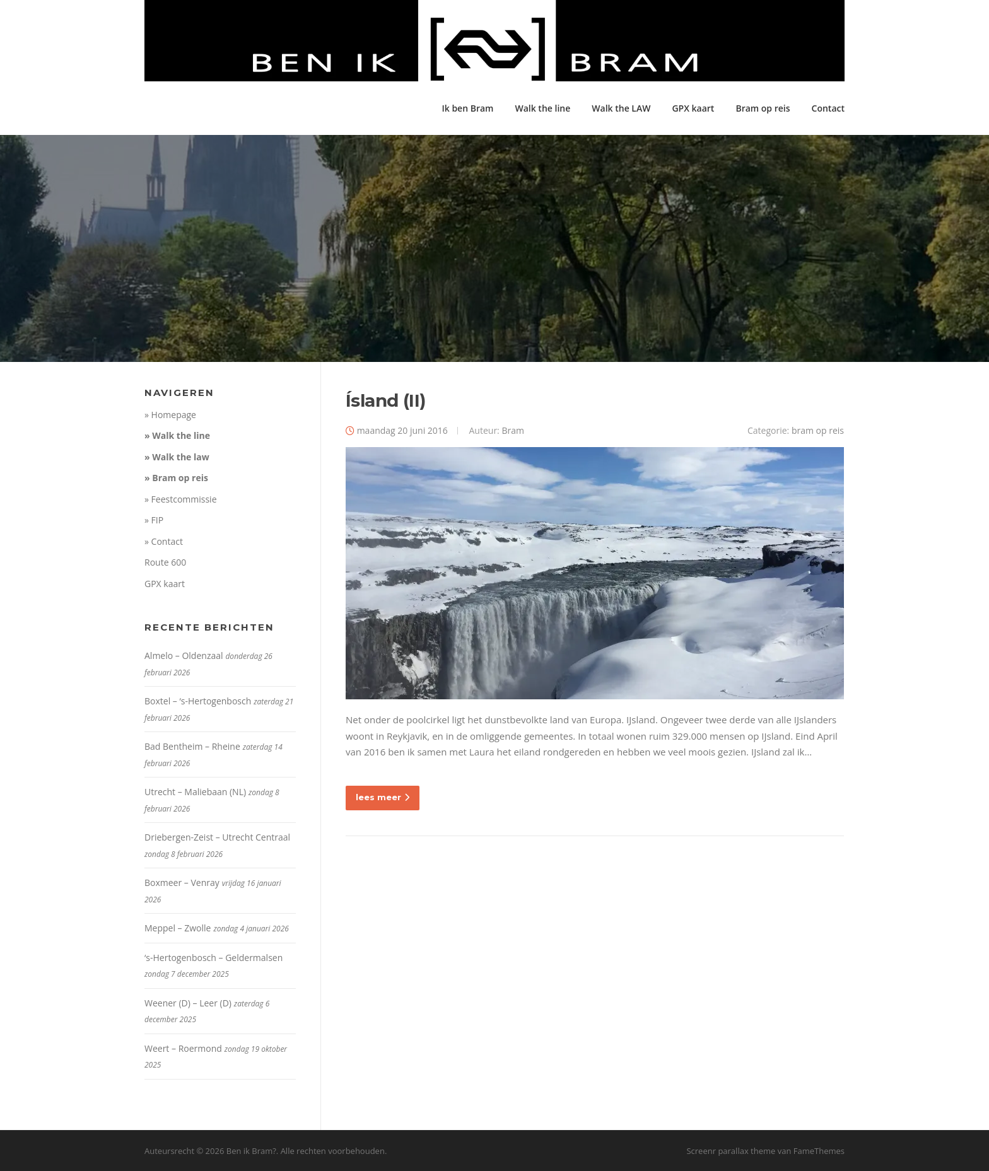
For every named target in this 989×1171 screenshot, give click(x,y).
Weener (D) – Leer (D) (187, 1003)
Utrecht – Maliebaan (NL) (195, 792)
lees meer (382, 797)
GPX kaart (693, 108)
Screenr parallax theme (730, 1150)
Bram (512, 430)
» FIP (153, 520)
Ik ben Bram (467, 108)
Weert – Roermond (183, 1048)
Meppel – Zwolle (177, 928)
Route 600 (165, 562)
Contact (828, 108)
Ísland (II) (385, 400)
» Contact (163, 541)
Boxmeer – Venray (181, 882)
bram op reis (818, 430)
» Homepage (170, 415)
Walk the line (542, 108)
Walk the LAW (621, 108)
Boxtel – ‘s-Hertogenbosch (197, 701)
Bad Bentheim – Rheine (192, 746)
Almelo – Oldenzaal (183, 655)
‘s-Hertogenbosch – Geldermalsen (213, 958)
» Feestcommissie (180, 499)
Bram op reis (762, 108)
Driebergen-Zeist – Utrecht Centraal (217, 837)
